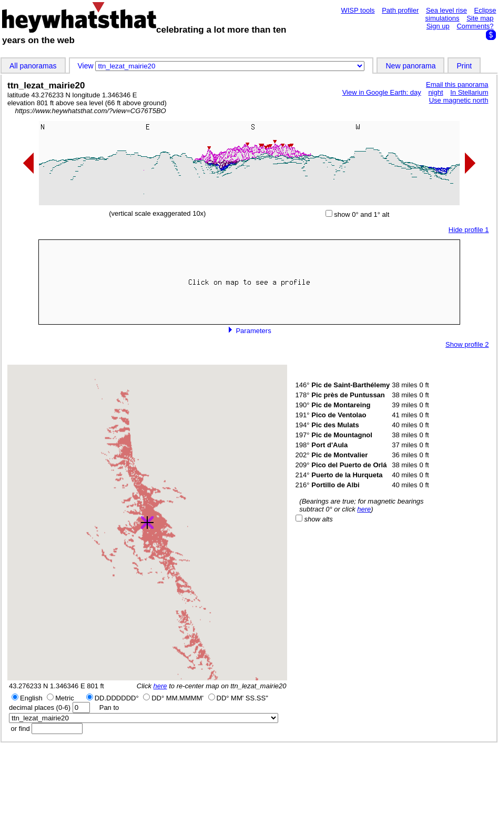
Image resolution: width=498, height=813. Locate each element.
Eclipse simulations (460, 14)
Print (464, 66)
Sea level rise (446, 10)
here (160, 686)
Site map (479, 18)
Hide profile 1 (469, 230)
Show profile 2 (467, 344)
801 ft (95, 686)
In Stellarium (469, 92)
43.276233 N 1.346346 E (47, 686)
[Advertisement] (249, 777)
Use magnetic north (459, 100)
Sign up (438, 26)
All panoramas (33, 66)
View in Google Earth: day (381, 92)
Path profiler (400, 10)
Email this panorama (457, 84)
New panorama (410, 66)
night (435, 92)
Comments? (474, 26)
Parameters (249, 331)
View (87, 66)
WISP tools (357, 10)
